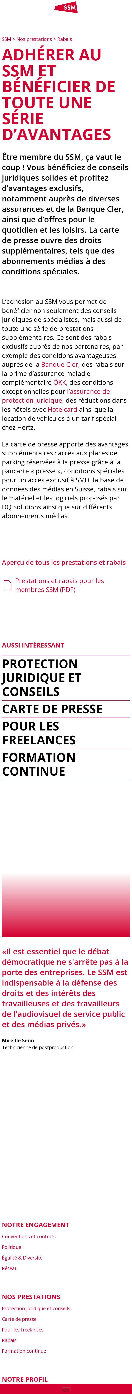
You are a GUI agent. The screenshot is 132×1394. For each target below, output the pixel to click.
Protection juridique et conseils (42, 677)
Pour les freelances (39, 733)
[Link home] (66, 12)
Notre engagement (35, 1224)
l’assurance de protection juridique (56, 396)
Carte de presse (52, 709)
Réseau (10, 1268)
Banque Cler (59, 364)
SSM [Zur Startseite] (7, 39)
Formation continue (39, 764)
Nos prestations (34, 39)
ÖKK (59, 382)
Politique (11, 1247)
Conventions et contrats (29, 1236)
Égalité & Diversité (22, 1257)
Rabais (64, 39)
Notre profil (25, 1379)
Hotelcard (62, 409)
